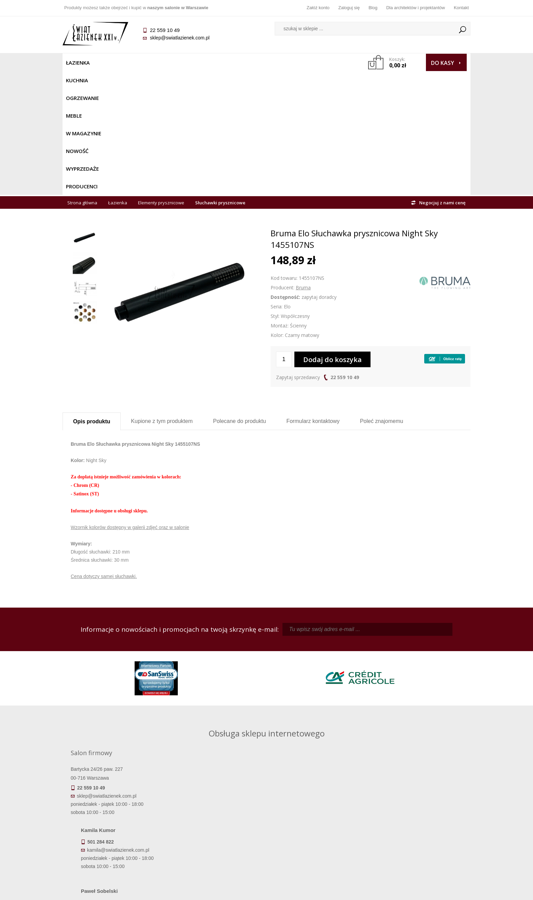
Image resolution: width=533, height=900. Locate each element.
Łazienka (78, 62)
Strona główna (82, 79)
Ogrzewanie (144, 62)
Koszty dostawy (113, 826)
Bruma (303, 163)
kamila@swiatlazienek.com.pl (219, 655)
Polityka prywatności (215, 835)
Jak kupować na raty (215, 826)
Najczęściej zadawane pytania (215, 816)
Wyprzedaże (284, 62)
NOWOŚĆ (248, 62)
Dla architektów (419, 826)
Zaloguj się (349, 7)
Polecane (239, 297)
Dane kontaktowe (419, 807)
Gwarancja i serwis (113, 835)
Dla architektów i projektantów (415, 7)
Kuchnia (109, 62)
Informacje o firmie (419, 816)
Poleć (381, 297)
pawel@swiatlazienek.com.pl (218, 715)
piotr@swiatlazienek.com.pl (378, 655)
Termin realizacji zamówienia (113, 807)
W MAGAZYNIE (211, 62)
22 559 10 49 (344, 253)
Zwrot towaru (113, 845)
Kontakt (461, 7)
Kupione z (161, 297)
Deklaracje (113, 854)
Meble (177, 62)
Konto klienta (317, 835)
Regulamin (215, 807)
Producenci (325, 62)
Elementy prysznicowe (161, 79)
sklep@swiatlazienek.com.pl (179, 37)
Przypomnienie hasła (317, 826)
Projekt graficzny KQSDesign (373, 890)
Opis (91, 298)
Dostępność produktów (113, 816)
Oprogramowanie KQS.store (440, 890)
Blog (372, 7)
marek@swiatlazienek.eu (375, 690)
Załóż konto (318, 7)
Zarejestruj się (317, 816)
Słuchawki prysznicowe (220, 79)
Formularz (313, 297)
